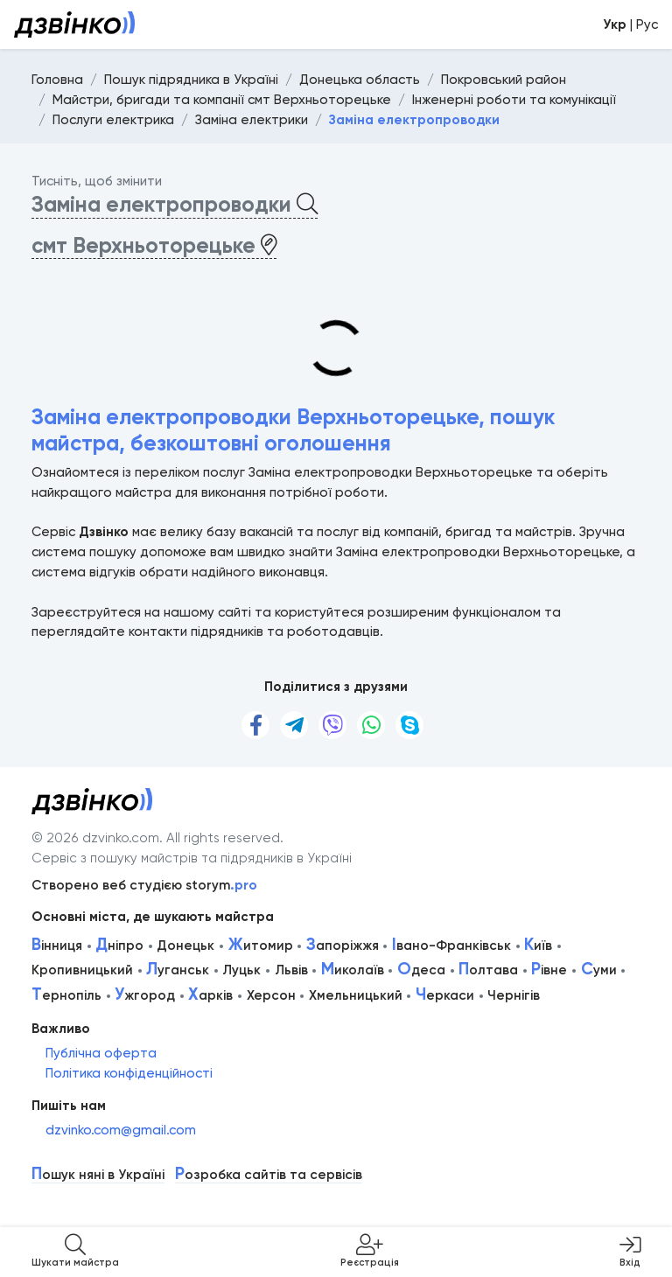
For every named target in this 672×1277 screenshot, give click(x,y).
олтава (488, 970)
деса (421, 970)
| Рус (630, 24)
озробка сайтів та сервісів (268, 1175)
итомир (260, 945)
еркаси (445, 995)
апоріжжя (342, 945)
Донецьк (185, 945)
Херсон (271, 995)
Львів (291, 970)
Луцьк (241, 970)
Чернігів (513, 995)
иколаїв (352, 970)
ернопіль (67, 995)
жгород (145, 995)
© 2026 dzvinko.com (95, 838)
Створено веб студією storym (144, 885)
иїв (538, 945)
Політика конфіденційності (129, 1073)
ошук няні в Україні (98, 1175)
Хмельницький (355, 995)
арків (210, 995)
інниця (57, 945)
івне (549, 970)
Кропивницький (82, 970)
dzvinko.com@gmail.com (121, 1130)
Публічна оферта (101, 1053)
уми (599, 970)
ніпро (119, 945)
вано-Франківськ (451, 945)
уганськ (177, 970)
